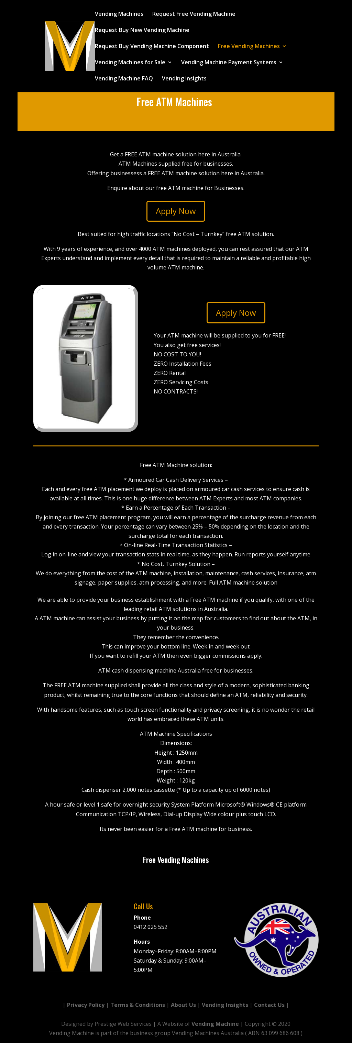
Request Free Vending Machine (193, 14)
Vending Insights (184, 79)
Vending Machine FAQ (124, 79)
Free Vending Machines (249, 47)
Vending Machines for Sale (130, 63)
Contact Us (269, 1005)
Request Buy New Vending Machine (142, 30)
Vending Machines (119, 14)
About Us (183, 1005)
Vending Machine (215, 1024)
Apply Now (176, 211)
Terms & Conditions (137, 1005)
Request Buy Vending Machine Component (152, 47)
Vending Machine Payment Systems (228, 63)
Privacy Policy (85, 1005)
